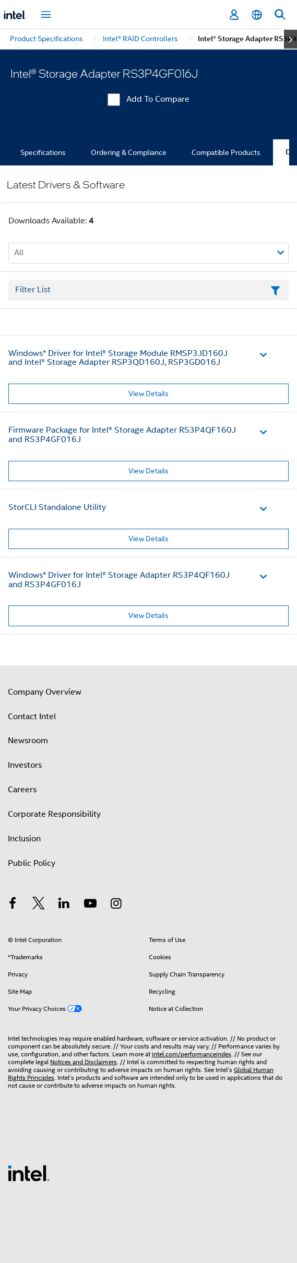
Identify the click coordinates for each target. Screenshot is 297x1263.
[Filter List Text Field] (148, 290)
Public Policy (31, 863)
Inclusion (24, 838)
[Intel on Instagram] (116, 905)
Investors (25, 765)
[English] (257, 15)
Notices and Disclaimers (83, 1062)
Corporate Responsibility (54, 814)
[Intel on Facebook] (12, 905)
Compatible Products (226, 152)
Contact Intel (32, 716)
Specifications (43, 152)
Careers (22, 789)
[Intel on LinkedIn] (64, 905)
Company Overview (44, 692)
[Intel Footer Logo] (29, 1172)
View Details (148, 393)
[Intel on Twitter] (38, 905)
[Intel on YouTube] (90, 905)
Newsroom (28, 740)
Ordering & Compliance (129, 152)
